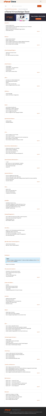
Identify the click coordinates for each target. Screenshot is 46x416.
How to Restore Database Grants (12, 287)
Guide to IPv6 (8, 189)
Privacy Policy (28, 409)
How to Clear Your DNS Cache (11, 83)
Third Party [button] (7, 350)
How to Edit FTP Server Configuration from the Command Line (17, 137)
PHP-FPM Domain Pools (10, 235)
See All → (38, 31)
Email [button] (6, 104)
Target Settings (8, 273)
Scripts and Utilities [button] (9, 282)
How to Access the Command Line (12, 150)
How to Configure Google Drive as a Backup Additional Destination (17, 41)
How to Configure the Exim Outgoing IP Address (14, 112)
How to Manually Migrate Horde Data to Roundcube (15, 369)
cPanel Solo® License (9, 30)
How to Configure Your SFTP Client (12, 134)
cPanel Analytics (8, 66)
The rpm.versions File (9, 276)
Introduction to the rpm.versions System (13, 271)
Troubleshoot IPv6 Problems (11, 193)
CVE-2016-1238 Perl (9, 180)
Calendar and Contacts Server (11, 52)
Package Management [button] (9, 214)
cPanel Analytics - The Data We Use (12, 67)
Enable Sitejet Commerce (10, 312)
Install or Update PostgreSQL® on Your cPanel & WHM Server (17, 331)
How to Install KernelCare (10, 357)
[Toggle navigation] (40, 1)
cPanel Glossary (8, 70)
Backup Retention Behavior (10, 39)
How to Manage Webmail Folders (12, 399)
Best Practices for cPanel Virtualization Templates (14, 163)
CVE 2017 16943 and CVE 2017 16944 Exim (13, 176)
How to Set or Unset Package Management (13, 217)
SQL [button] (5, 323)
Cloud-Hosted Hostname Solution (12, 286)
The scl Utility (8, 288)
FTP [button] (5, 132)
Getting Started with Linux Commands (12, 148)
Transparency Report (34, 409)
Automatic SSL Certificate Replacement (13, 79)
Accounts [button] (6, 23)
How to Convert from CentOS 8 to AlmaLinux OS (14, 153)
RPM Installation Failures (10, 220)
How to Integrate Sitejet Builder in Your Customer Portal (16, 314)
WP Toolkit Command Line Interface (12, 55)
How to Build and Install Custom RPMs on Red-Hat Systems (16, 216)
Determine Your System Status (11, 302)
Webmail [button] (6, 391)
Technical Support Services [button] (10, 337)
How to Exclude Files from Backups (12, 44)
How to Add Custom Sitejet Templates (13, 313)
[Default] (25, 6)
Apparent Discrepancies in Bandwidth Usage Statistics (15, 29)
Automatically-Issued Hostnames (11, 81)
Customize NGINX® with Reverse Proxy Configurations (15, 205)
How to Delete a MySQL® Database (12, 325)
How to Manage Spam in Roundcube (12, 398)
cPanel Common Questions (10, 243)
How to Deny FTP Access (10, 135)
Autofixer (7, 284)
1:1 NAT (7, 161)
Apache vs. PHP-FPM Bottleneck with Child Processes (15, 230)
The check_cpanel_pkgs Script (11, 275)
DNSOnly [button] (6, 91)
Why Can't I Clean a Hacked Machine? (12, 245)
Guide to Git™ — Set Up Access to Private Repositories (15, 384)
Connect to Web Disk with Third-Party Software (14, 353)
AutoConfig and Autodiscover (11, 107)
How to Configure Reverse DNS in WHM (13, 85)
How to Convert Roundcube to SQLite (12, 395)
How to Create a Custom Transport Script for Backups (15, 42)
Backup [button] (6, 36)
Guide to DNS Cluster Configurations (12, 94)
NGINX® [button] (6, 200)
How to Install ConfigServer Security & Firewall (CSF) (15, 354)
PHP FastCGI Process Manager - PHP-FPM (13, 232)
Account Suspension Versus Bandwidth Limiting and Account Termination (19, 26)
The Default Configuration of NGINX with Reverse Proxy (15, 204)
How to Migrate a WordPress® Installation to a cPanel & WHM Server (18, 372)
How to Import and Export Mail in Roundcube (14, 396)
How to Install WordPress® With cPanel (13, 358)
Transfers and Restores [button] (9, 364)
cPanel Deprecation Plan (10, 68)
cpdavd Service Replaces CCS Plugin (12, 394)
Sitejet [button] (6, 309)
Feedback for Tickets (9, 342)
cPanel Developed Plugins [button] (10, 50)
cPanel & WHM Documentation (11, 9)
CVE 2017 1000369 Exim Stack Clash (12, 175)
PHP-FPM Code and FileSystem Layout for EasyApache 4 (16, 234)
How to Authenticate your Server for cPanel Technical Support (17, 343)
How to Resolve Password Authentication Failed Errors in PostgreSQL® (18, 328)
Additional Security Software (11, 298)
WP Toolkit (8, 53)
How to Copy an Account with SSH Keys (13, 366)
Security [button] (6, 296)
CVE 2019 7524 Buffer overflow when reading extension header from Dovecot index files (21, 178)
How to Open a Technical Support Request (13, 344)
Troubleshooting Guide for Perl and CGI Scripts (14, 290)
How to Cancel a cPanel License (11, 71)
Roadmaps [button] (7, 255)
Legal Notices (23, 409)
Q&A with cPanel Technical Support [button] (12, 241)
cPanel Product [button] (8, 64)
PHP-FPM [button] (7, 227)
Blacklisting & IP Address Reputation (12, 108)
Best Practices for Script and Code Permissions (14, 164)
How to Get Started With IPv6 (11, 190)
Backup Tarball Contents (10, 40)
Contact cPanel (8, 339)
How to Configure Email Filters (11, 111)
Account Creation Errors (10, 25)
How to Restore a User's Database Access (13, 329)
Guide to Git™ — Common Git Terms (12, 380)
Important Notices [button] (8, 173)
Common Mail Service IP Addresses (12, 109)
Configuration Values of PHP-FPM (12, 231)
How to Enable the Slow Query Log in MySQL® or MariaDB (16, 327)
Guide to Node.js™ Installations (11, 149)
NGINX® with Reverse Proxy (11, 202)
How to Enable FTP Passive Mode (12, 138)
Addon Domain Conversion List (11, 27)
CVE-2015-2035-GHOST (10, 179)
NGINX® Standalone (9, 122)
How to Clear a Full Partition (11, 152)
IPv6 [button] (6, 186)
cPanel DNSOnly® (9, 93)
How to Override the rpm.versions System (13, 272)
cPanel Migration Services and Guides (12, 340)
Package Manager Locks (10, 219)
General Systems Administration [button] (11, 159)
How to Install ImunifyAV (10, 355)
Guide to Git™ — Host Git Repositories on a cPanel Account (16, 383)
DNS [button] (6, 77)
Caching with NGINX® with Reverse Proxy (13, 206)
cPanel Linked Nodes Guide (10, 165)
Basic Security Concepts (10, 299)
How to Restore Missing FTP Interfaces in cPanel (14, 139)
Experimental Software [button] (9, 118)
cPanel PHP (8, 167)
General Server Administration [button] (11, 145)
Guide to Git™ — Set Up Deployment (12, 385)
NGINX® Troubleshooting (10, 208)
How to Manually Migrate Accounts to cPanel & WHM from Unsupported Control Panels (21, 368)
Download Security (9, 303)
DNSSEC (7, 82)
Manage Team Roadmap (10, 264)
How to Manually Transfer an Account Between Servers (15, 370)
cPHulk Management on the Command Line (13, 301)
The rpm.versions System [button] (10, 268)
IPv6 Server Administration (10, 191)
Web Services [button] (7, 378)
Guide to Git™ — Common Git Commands (13, 381)
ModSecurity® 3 (9, 120)
